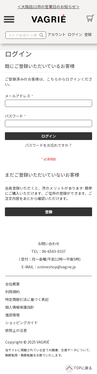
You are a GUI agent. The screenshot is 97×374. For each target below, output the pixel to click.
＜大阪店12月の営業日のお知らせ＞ (48, 6)
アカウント (57, 34)
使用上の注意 (16, 330)
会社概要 (12, 283)
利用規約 (12, 291)
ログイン (75, 34)
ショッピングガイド (21, 322)
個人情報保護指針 (19, 307)
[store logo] (48, 18)
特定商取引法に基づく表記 (27, 299)
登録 (88, 34)
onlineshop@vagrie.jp (56, 266)
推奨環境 (12, 314)
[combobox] (25, 35)
